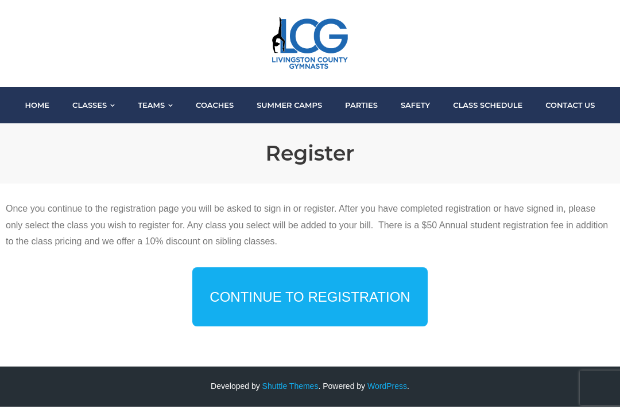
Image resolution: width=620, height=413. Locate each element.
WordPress (387, 386)
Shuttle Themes (290, 386)
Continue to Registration (310, 297)
